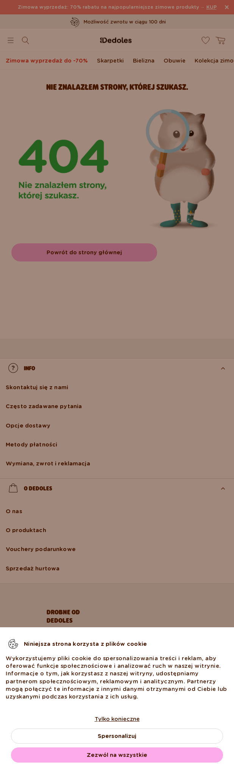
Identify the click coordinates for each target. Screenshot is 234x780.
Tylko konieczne (117, 719)
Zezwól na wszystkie (117, 755)
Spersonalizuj (117, 736)
